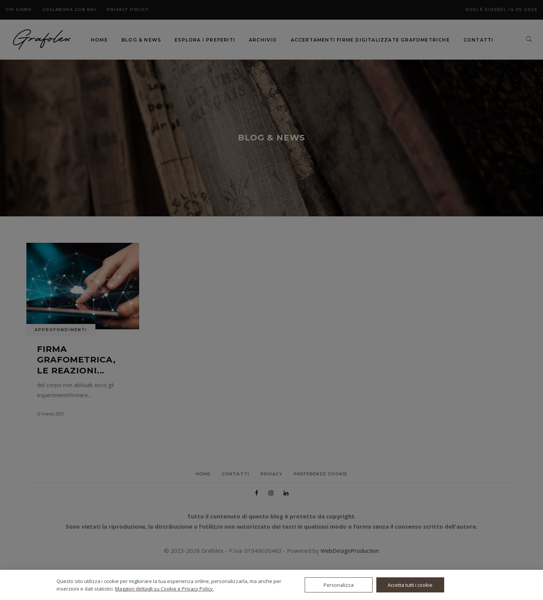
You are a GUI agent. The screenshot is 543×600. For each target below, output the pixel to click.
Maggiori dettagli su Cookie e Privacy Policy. (164, 588)
